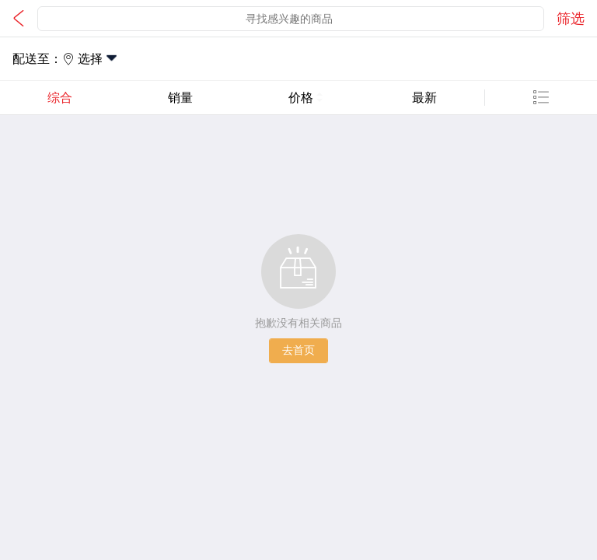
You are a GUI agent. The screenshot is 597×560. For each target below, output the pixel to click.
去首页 (298, 350)
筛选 (571, 18)
